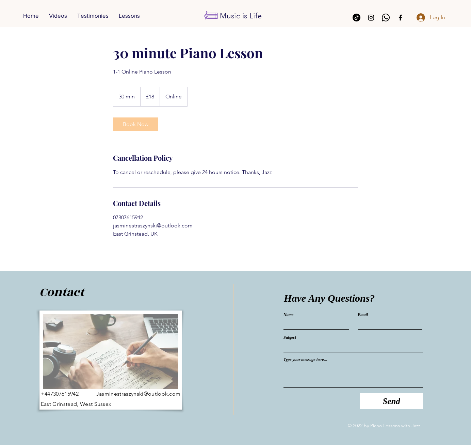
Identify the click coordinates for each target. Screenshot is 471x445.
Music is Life (241, 15)
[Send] (391, 401)
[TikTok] (356, 17)
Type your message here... (305, 359)
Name (288, 315)
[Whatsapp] (386, 17)
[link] (135, 124)
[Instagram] (371, 17)
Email (363, 315)
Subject (289, 337)
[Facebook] (400, 17)
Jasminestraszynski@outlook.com (138, 394)
